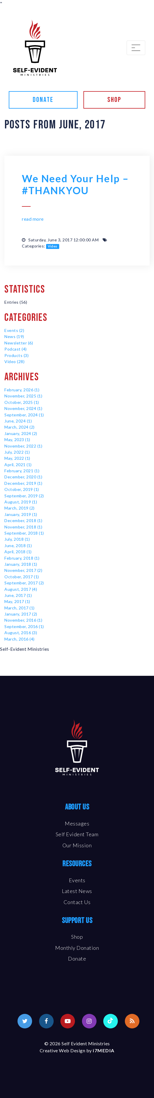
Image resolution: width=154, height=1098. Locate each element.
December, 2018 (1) (23, 520)
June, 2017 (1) (18, 595)
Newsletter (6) (18, 342)
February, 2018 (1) (21, 558)
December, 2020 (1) (23, 476)
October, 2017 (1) (21, 576)
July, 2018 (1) (17, 539)
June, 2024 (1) (18, 420)
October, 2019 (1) (21, 489)
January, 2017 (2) (20, 613)
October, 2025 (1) (21, 402)
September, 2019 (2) (24, 495)
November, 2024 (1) (23, 408)
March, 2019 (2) (19, 507)
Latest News (77, 891)
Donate (43, 100)
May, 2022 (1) (17, 458)
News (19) (14, 336)
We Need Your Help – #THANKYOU (75, 184)
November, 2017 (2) (23, 570)
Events (77, 880)
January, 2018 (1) (20, 564)
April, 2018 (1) (18, 551)
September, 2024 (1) (24, 414)
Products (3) (16, 355)
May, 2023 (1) (17, 439)
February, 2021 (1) (21, 470)
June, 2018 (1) (18, 545)
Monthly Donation (77, 948)
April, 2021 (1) (18, 464)
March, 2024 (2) (19, 427)
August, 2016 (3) (20, 632)
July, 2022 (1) (17, 452)
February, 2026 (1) (21, 389)
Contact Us (77, 902)
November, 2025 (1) (23, 395)
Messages (77, 823)
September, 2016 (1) (24, 626)
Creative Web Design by (77, 1050)
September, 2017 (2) (24, 582)
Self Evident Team (77, 834)
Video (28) (14, 361)
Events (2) (14, 330)
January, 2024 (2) (20, 433)
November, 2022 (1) (23, 445)
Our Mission (77, 845)
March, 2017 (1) (19, 607)
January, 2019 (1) (20, 514)
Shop (114, 100)
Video (52, 246)
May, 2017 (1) (17, 601)
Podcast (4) (15, 348)
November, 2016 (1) (23, 620)
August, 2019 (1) (20, 501)
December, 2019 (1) (23, 483)
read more (33, 219)
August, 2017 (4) (20, 589)
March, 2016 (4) (19, 638)
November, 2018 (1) (23, 526)
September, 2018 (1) (24, 533)
